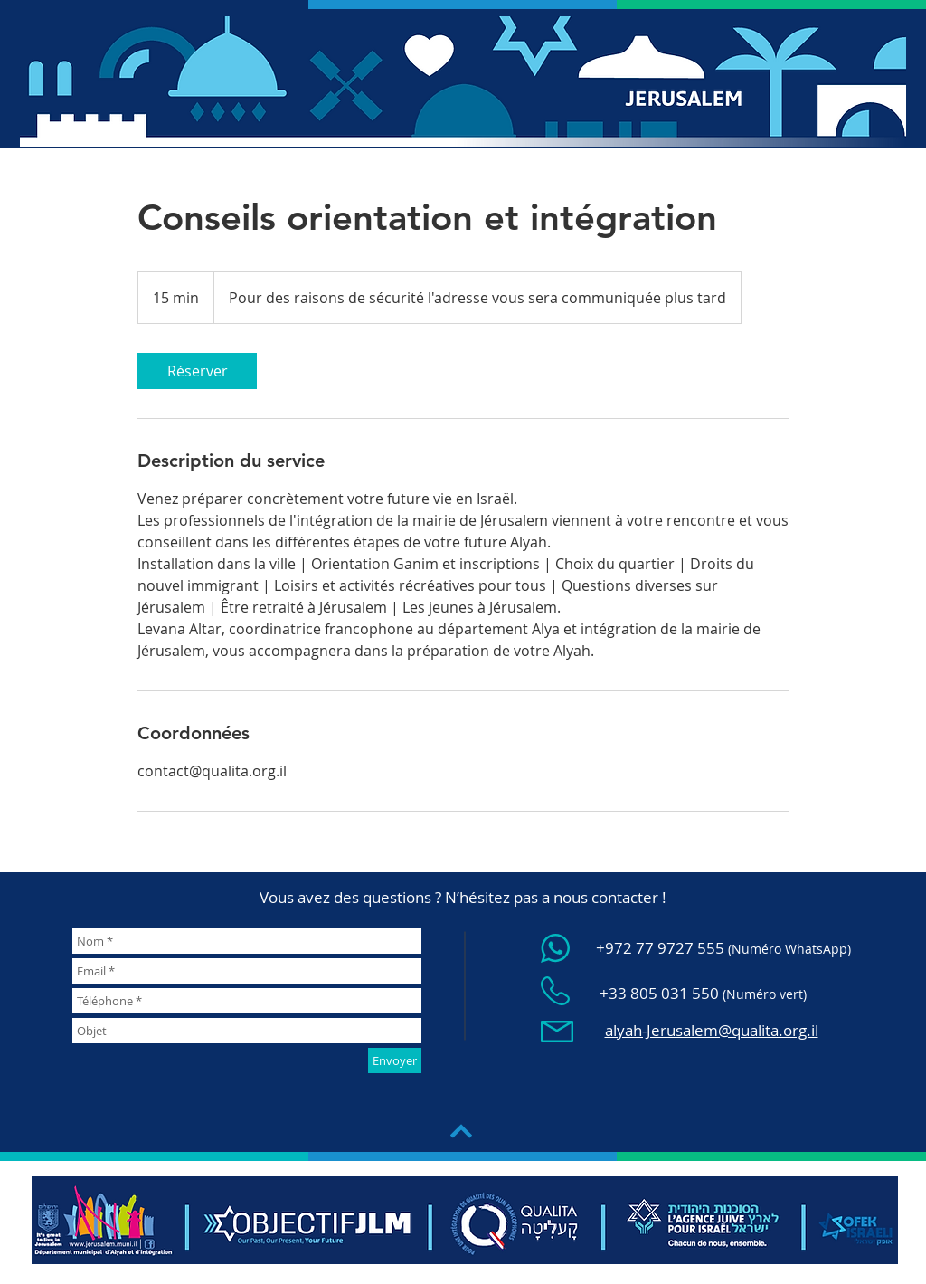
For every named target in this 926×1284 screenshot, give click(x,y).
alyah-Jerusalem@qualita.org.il (711, 1030)
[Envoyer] (394, 1060)
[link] (197, 371)
